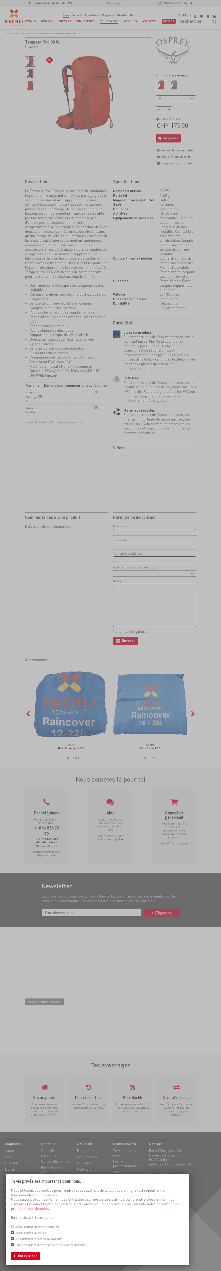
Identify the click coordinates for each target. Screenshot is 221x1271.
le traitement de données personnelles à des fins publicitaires (50, 1244)
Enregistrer (27, 1256)
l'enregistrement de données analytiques (38, 1238)
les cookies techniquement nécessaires (37, 1226)
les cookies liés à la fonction (30, 1232)
